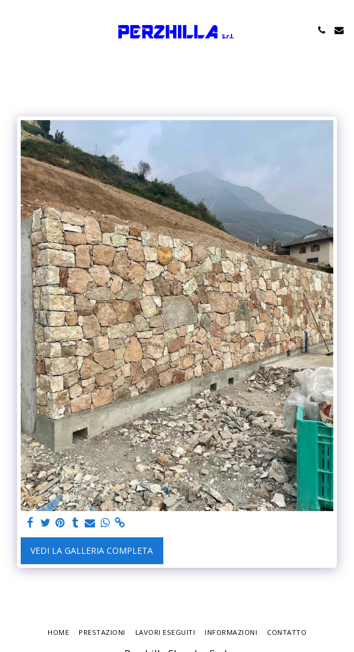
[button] (13, 29)
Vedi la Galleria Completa (91, 550)
